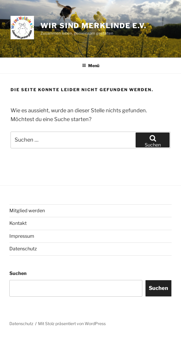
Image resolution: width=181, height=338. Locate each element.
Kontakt (18, 223)
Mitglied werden (27, 210)
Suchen (18, 273)
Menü (90, 65)
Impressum (21, 236)
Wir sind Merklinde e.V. (93, 25)
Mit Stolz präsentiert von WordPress (72, 323)
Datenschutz (23, 249)
